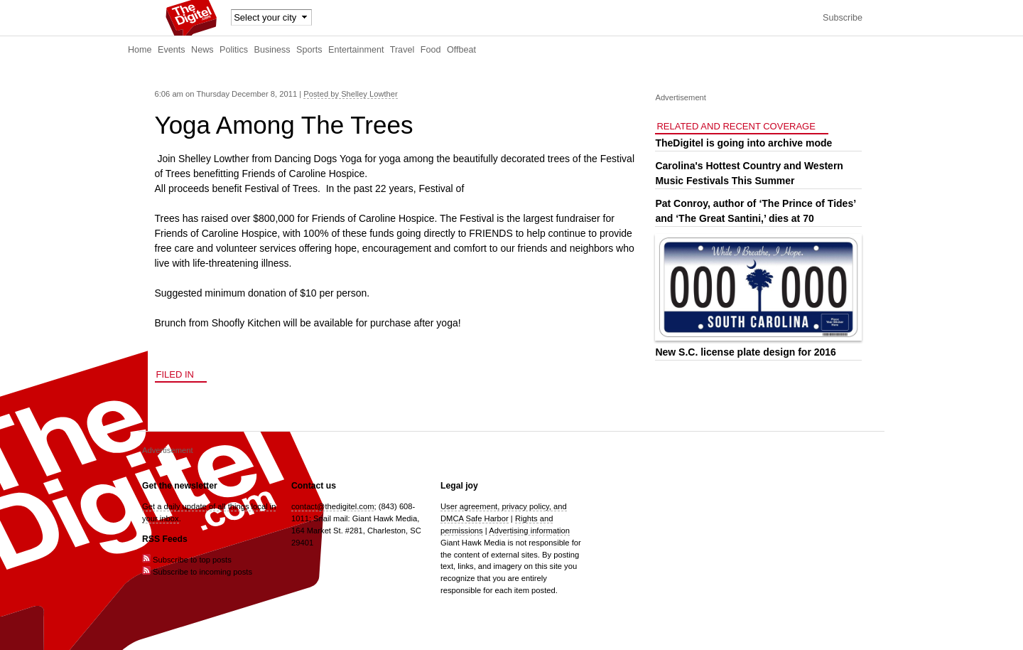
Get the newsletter (179, 486)
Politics (234, 50)
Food (431, 50)
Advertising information (529, 530)
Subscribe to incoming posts (197, 572)
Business (272, 50)
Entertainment (356, 50)
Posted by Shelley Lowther (350, 94)
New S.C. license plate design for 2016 (745, 352)
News (202, 50)
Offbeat (461, 50)
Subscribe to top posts (187, 559)
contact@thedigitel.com (332, 506)
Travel (402, 50)
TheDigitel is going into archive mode (743, 143)
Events (171, 50)
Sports (309, 50)
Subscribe (842, 18)
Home (140, 50)
